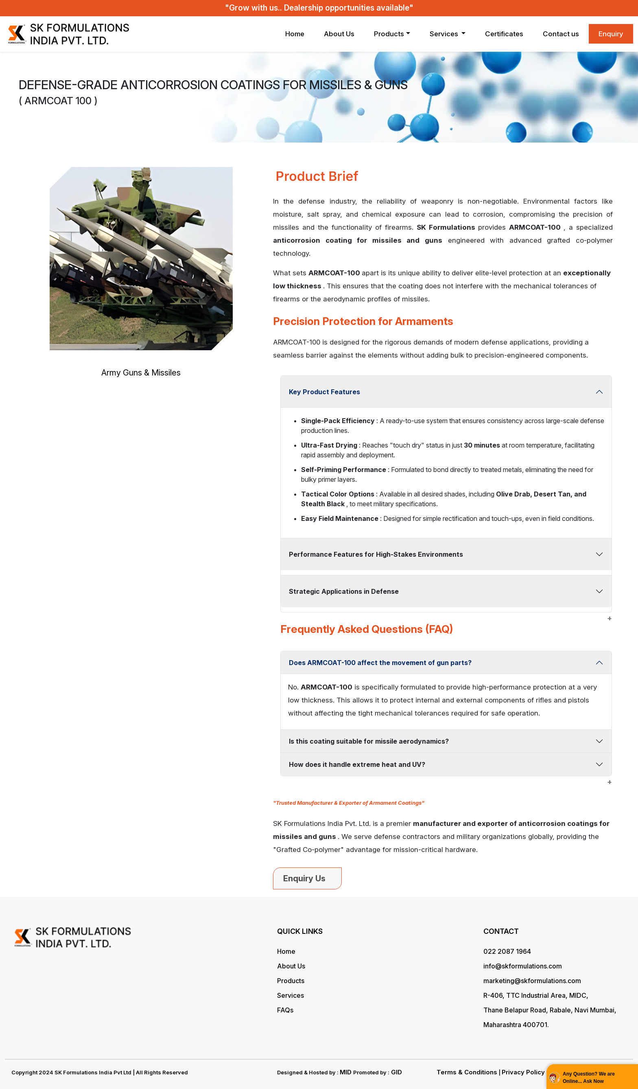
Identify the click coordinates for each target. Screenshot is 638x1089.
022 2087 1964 (507, 951)
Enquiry (611, 34)
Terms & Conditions (467, 1072)
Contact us (561, 34)
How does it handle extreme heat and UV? (357, 764)
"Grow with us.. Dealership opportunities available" (319, 8)
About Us (339, 34)
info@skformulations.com (522, 966)
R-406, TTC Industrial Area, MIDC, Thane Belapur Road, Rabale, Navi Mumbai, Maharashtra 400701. (549, 1010)
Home (294, 34)
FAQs (285, 1010)
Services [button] (445, 34)
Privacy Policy (523, 1072)
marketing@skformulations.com (532, 981)
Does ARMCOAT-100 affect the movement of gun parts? (380, 663)
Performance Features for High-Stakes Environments (376, 554)
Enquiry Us (307, 878)
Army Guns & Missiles (141, 373)
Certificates (504, 34)
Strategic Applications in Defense (344, 591)
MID (346, 1072)
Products (389, 34)
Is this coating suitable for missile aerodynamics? (369, 741)
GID (395, 1072)
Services (290, 995)
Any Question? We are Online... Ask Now (589, 1077)
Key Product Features (324, 392)
